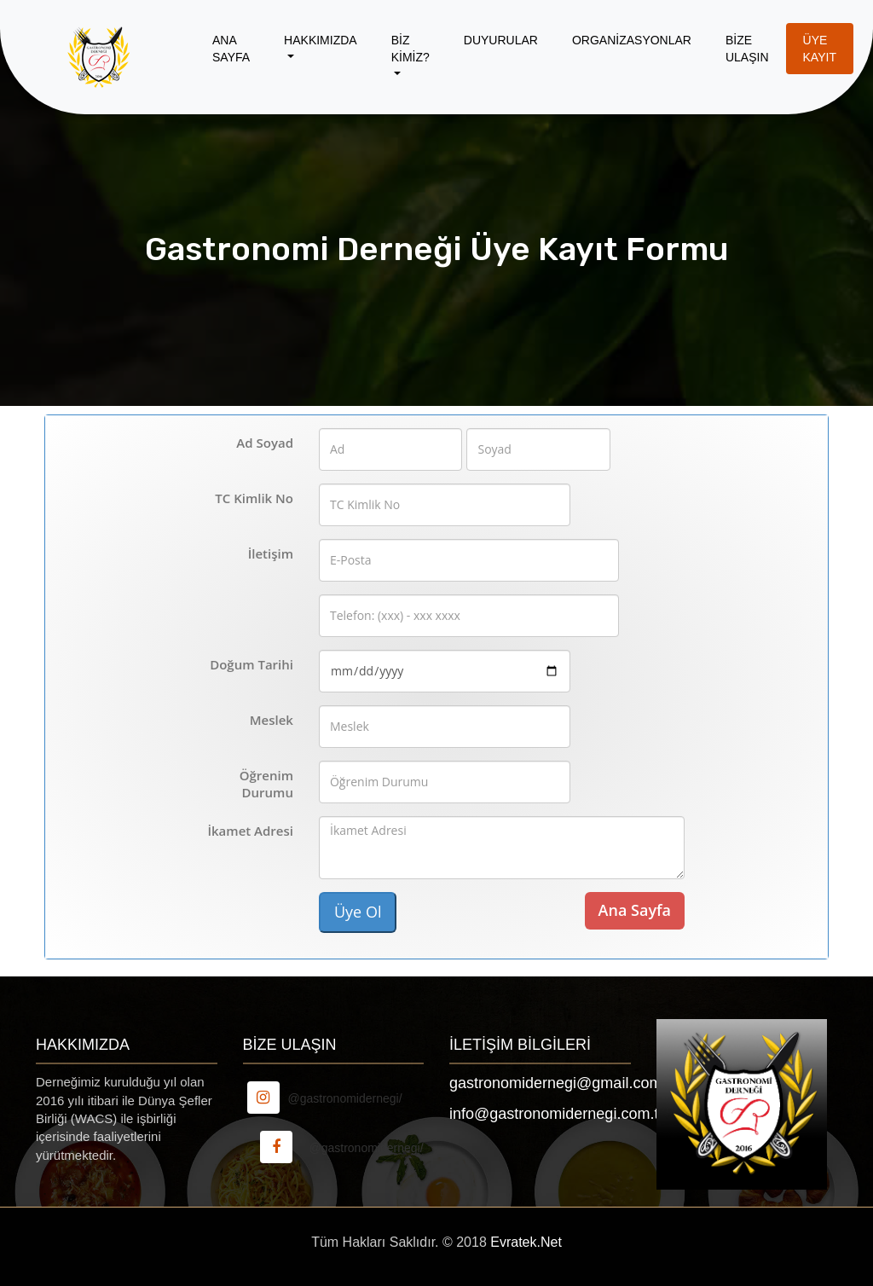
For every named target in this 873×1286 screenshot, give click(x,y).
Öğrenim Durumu (266, 784)
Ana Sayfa (231, 48)
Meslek (271, 719)
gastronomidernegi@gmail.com (555, 1083)
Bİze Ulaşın (747, 48)
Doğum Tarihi (251, 664)
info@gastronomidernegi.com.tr (556, 1113)
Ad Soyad (264, 442)
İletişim (270, 553)
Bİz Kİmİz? (410, 48)
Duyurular (501, 40)
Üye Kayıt (819, 48)
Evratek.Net (526, 1242)
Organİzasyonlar (631, 40)
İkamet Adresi (250, 830)
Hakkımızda (320, 40)
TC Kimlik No (254, 498)
